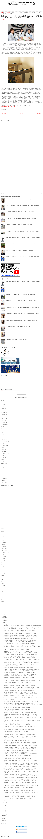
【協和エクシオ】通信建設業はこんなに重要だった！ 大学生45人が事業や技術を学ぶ (19, 684)
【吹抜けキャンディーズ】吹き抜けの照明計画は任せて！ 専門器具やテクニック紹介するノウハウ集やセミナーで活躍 (21, 16)
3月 (3, 808)
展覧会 (2, 472)
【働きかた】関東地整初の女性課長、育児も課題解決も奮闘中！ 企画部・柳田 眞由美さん (23, 205)
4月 (3, 807)
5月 (3, 805)
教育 (2, 416)
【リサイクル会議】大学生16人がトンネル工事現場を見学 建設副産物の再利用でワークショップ (21, 680)
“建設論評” (3, 463)
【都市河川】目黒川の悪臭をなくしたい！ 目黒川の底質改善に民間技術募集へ (21, 294)
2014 (3, 815)
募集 (2, 428)
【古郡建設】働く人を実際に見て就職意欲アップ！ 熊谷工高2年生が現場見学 (18, 787)
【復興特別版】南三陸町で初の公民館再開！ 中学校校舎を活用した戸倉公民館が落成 (19, 747)
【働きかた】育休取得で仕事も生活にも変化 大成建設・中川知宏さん (16, 649)
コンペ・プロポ (4, 441)
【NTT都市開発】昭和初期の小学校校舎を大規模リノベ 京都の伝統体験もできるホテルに (20, 665)
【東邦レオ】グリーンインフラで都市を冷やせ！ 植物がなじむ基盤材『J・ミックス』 (19, 707)
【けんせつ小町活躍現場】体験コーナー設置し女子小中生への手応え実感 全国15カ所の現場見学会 (22, 768)
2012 (3, 818)
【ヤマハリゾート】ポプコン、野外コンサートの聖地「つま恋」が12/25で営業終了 (18, 798)
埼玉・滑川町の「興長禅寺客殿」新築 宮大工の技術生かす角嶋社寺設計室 (20, 211)
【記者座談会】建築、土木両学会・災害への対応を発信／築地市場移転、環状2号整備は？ (20, 777)
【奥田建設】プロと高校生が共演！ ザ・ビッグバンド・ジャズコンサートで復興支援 (19, 736)
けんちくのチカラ (4, 455)
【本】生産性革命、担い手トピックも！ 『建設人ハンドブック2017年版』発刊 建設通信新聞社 (21, 659)
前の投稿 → (39, 113)
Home (2, 12)
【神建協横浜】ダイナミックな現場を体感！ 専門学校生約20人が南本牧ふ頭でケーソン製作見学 (21, 679)
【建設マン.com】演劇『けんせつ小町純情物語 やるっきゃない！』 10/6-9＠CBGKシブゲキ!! (21, 701)
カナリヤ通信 (3, 478)
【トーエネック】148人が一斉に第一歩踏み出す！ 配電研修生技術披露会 (17, 755)
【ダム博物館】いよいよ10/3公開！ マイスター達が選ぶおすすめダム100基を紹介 (18, 645)
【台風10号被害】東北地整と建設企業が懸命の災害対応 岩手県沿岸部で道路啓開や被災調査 (20, 795)
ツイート (2, 19)
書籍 (2, 430)
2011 (3, 820)
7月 (3, 802)
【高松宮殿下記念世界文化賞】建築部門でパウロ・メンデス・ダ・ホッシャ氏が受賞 (19, 743)
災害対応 (2, 449)
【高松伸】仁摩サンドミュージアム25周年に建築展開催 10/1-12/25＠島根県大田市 (19, 630)
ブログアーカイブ (16, 196)
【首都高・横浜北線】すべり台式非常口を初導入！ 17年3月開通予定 (16, 731)
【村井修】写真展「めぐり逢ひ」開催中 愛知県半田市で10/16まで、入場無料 (18, 688)
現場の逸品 (3, 443)
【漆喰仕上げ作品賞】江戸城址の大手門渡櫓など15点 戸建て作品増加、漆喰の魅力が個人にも (21, 687)
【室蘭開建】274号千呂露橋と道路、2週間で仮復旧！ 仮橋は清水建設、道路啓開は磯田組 (20, 742)
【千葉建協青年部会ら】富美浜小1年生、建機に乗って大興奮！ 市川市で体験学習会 (19, 675)
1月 (3, 811)
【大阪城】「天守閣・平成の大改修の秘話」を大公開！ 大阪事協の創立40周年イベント (20, 710)
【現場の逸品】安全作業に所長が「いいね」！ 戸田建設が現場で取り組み (17, 774)
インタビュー (3, 432)
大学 (2, 436)
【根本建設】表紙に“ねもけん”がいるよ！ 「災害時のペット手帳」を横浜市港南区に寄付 (20, 693)
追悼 (2, 476)
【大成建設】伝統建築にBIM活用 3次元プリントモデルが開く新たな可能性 (17, 758)
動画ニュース (3, 482)
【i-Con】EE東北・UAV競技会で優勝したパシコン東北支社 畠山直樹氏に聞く (17, 733)
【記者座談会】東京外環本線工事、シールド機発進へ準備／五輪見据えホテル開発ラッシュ (20, 670)
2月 (3, 810)
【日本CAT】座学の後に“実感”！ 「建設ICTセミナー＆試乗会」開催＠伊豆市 (17, 723)
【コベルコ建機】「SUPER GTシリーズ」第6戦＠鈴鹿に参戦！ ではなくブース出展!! (19, 796)
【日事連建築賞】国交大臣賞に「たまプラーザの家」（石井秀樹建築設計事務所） (18, 769)
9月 (3, 624)
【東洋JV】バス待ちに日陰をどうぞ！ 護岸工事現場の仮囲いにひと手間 (16, 740)
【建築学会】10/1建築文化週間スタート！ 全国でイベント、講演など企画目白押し (19, 699)
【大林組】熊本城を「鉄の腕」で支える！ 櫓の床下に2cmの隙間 (15, 752)
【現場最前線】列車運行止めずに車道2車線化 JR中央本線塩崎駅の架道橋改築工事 (18, 690)
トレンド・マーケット (5, 453)
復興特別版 (3, 414)
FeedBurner (23, 397)
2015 (3, 814)
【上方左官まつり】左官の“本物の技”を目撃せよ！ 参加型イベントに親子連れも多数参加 (20, 664)
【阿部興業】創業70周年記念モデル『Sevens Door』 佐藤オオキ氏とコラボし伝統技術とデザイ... (21, 662)
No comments (17, 22)
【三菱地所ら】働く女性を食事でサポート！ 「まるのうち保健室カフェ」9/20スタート (19, 712)
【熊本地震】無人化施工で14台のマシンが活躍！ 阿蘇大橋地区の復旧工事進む (18, 641)
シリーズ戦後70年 (4, 471)
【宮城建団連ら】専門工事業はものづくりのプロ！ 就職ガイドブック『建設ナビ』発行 (19, 674)
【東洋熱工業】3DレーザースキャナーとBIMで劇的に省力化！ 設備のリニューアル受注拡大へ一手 (22, 715)
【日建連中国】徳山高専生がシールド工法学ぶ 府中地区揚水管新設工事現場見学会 (19, 685)
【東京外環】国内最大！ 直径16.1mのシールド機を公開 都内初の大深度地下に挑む (19, 726)
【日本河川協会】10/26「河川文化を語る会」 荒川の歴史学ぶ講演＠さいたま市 (18, 638)
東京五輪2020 (3, 457)
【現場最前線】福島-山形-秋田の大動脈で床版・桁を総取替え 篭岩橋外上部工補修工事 (19, 779)
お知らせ (2, 461)
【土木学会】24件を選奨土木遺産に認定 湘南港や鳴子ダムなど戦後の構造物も (18, 667)
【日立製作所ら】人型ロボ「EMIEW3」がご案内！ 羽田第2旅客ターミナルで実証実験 (19, 766)
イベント (2, 408)
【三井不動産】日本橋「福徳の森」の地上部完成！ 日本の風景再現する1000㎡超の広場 (20, 636)
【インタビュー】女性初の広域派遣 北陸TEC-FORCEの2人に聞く (18, 326)
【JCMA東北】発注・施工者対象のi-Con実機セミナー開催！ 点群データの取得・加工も (19, 750)
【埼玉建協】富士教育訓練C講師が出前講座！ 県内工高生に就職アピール (17, 682)
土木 (2, 410)
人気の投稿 (4, 196)
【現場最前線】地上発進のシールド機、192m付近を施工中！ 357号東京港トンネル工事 (20, 640)
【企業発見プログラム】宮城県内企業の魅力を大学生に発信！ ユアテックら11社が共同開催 (20, 785)
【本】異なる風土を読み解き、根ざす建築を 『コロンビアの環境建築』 (17, 709)
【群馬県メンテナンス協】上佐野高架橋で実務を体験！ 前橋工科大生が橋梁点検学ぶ (19, 656)
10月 (4, 622)
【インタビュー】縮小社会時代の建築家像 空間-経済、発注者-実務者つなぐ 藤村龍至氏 (20, 714)
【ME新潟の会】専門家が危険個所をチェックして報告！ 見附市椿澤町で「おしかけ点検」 (20, 745)
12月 (4, 619)
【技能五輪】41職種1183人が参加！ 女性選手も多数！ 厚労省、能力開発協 (20, 333)
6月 (3, 803)
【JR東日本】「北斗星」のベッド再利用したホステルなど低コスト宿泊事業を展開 (18, 729)
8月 (3, 800)
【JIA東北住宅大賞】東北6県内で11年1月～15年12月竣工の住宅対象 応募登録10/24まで (19, 789)
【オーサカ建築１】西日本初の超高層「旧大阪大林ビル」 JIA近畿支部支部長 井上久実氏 (20, 633)
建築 (2, 404)
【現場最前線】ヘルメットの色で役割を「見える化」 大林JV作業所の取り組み (21, 300)
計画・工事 (3, 422)
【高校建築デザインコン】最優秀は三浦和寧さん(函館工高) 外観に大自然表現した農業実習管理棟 (21, 669)
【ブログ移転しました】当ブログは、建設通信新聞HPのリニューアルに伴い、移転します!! (23, 231)
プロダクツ (6, 12)
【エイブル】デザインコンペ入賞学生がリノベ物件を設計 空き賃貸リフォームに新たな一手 (20, 764)
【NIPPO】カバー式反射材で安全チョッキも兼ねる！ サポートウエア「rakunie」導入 (19, 628)
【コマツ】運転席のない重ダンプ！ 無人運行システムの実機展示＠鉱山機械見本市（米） (20, 643)
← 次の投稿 (3, 113)
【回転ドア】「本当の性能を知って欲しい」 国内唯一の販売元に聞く (19, 224)
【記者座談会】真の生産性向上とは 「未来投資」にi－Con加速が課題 (16, 724)
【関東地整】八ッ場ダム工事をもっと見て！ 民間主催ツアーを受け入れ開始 (17, 631)
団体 (2, 406)
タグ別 (9, 196)
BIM (1, 426)
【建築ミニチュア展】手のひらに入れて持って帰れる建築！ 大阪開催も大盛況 (18, 703)
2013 (3, 817)
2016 (3, 617)
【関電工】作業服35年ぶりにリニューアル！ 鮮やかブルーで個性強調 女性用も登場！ (22, 256)
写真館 (2, 480)
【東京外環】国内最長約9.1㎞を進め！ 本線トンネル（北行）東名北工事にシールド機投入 (20, 652)
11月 (4, 620)
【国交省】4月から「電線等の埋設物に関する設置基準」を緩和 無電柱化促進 (21, 218)
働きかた (2, 437)
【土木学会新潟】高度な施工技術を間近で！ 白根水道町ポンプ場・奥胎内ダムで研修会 (19, 734)
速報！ (2, 467)
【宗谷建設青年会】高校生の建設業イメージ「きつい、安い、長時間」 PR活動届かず (19, 780)
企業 (9, 12)
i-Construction (3, 451)
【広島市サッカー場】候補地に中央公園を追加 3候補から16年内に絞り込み (17, 728)
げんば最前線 (3, 424)
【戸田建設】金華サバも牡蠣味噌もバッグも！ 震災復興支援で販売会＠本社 (17, 784)
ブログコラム (3, 445)
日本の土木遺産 (4, 469)
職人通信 (2, 459)
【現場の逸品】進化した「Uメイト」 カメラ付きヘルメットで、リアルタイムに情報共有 (23, 237)
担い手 (2, 434)
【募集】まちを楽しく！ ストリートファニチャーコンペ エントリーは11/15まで (18, 651)
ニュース (2, 420)
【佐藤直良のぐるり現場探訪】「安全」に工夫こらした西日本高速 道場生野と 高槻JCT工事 (23, 313)
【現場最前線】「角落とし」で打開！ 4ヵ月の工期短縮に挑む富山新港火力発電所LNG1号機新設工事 (22, 627)
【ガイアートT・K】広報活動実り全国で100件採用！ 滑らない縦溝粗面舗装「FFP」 (19, 672)
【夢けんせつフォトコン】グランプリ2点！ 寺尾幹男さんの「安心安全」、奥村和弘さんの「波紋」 (22, 775)
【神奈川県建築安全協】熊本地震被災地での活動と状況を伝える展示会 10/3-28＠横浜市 (20, 635)
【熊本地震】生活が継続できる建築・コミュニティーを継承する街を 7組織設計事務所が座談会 (21, 661)
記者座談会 (3, 439)
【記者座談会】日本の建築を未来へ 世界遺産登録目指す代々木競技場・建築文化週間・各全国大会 (22, 625)
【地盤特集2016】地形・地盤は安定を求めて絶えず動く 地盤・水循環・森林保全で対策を (20, 782)
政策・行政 (3, 412)
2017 (3, 616)
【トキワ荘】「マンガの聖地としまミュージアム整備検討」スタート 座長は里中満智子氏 (20, 753)
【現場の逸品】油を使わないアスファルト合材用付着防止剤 (17, 339)
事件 (2, 474)
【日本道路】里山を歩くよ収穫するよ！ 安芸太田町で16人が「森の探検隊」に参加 (19, 657)
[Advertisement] (21, 8)
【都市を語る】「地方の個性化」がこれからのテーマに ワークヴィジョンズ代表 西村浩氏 (20, 763)
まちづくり (3, 447)
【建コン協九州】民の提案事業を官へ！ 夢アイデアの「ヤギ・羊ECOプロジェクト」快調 (20, 654)
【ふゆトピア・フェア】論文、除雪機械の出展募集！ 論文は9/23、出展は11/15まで (19, 790)
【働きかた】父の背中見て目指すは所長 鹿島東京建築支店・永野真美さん (20, 250)
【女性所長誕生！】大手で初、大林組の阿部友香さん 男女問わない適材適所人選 (21, 199)
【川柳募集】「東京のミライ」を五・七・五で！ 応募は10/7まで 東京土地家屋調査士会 (20, 757)
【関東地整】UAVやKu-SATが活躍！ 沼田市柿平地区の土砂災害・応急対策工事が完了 (19, 748)
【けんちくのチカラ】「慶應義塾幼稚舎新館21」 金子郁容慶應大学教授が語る (21, 244)
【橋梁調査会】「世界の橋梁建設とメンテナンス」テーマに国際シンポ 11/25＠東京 (19, 695)
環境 (2, 465)
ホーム (21, 113)
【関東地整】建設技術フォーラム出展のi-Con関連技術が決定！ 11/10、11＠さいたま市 (19, 692)
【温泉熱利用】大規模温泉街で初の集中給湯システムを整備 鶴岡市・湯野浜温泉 (18, 677)
